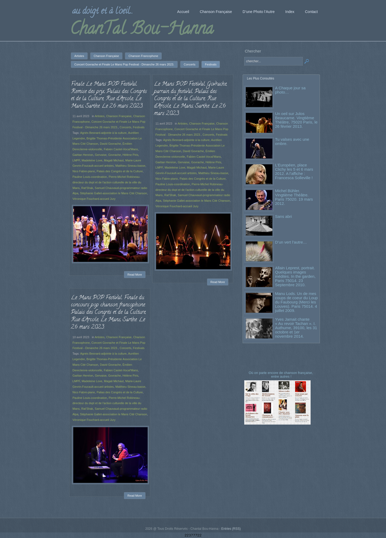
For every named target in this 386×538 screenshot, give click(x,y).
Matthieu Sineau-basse (130, 165)
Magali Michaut (114, 160)
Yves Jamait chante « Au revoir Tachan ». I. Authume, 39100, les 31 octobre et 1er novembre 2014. (296, 327)
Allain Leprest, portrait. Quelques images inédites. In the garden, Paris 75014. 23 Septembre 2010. (295, 276)
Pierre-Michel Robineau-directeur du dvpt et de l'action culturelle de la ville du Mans (106, 182)
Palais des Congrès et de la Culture (120, 171)
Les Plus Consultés (260, 78)
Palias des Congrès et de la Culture (118, 392)
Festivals (139, 127)
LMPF (76, 160)
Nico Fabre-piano (83, 171)
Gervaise (100, 154)
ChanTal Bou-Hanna (141, 30)
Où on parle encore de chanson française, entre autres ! (281, 374)
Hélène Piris (131, 154)
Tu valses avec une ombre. (292, 141)
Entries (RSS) (231, 529)
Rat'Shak (87, 187)
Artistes (100, 116)
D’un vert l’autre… (291, 242)
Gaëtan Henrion (82, 154)
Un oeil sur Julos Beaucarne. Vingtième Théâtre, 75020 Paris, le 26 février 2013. (296, 120)
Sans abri (283, 216)
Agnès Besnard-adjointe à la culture (103, 132)
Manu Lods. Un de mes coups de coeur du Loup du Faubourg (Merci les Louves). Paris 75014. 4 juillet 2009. (296, 302)
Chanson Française (119, 116)
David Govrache (110, 143)
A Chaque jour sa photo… (290, 90)
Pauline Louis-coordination (89, 176)
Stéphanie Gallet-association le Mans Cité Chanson (113, 193)
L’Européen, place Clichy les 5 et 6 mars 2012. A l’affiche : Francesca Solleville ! (294, 171)
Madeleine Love (92, 160)
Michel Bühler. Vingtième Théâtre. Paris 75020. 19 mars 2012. (294, 197)
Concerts (125, 127)
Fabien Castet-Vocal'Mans (121, 149)
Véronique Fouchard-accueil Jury (93, 198)
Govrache (114, 154)
